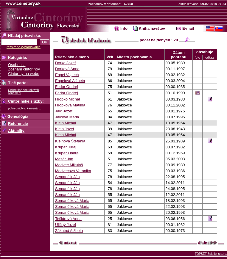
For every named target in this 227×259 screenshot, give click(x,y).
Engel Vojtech (67, 75)
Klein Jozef (64, 129)
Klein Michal (65, 123)
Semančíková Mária (72, 200)
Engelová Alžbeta (70, 81)
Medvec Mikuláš (69, 165)
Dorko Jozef (65, 63)
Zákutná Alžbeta (69, 230)
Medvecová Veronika (73, 171)
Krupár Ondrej (67, 153)
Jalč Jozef (63, 111)
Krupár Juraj (65, 147)
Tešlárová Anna (68, 218)
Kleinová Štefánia (70, 141)
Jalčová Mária (67, 117)
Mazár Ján (64, 159)
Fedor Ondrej (66, 86)
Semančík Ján (67, 177)
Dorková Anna (67, 69)
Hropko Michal (67, 99)
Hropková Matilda (70, 105)
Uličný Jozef (65, 224)
